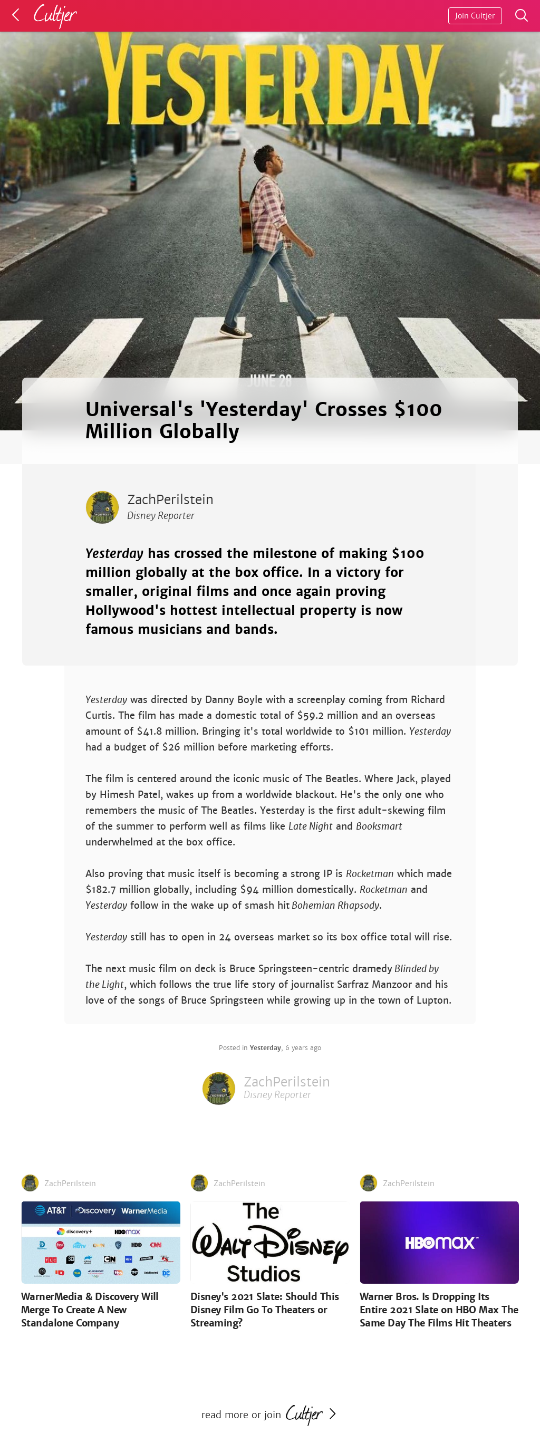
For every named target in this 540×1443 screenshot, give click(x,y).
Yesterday (265, 1048)
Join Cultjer (475, 16)
